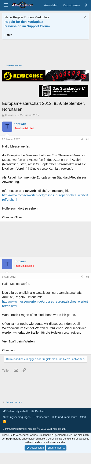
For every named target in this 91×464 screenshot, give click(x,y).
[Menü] (6, 5)
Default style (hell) (16, 411)
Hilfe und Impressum (64, 417)
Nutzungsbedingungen (16, 417)
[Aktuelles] (86, 5)
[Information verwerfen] (85, 17)
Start (83, 417)
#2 (87, 276)
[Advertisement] (45, 52)
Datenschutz (41, 417)
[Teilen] (82, 139)
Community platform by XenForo (34, 428)
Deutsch (38, 411)
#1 (87, 139)
